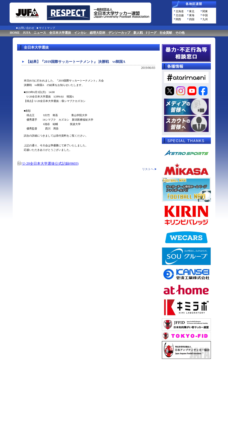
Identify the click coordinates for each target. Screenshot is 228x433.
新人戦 (138, 32)
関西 (178, 19)
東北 (191, 11)
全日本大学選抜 (60, 32)
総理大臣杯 (97, 32)
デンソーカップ (119, 32)
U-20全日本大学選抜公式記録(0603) (48, 163)
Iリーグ (151, 32)
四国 (191, 19)
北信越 (180, 15)
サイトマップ (47, 28)
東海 (191, 15)
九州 (205, 19)
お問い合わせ (26, 28)
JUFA (27, 32)
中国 (205, 15)
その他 (180, 32)
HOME (15, 32)
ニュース (40, 32)
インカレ (80, 32)
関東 (205, 11)
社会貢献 (166, 32)
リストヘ (148, 169)
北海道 (180, 11)
